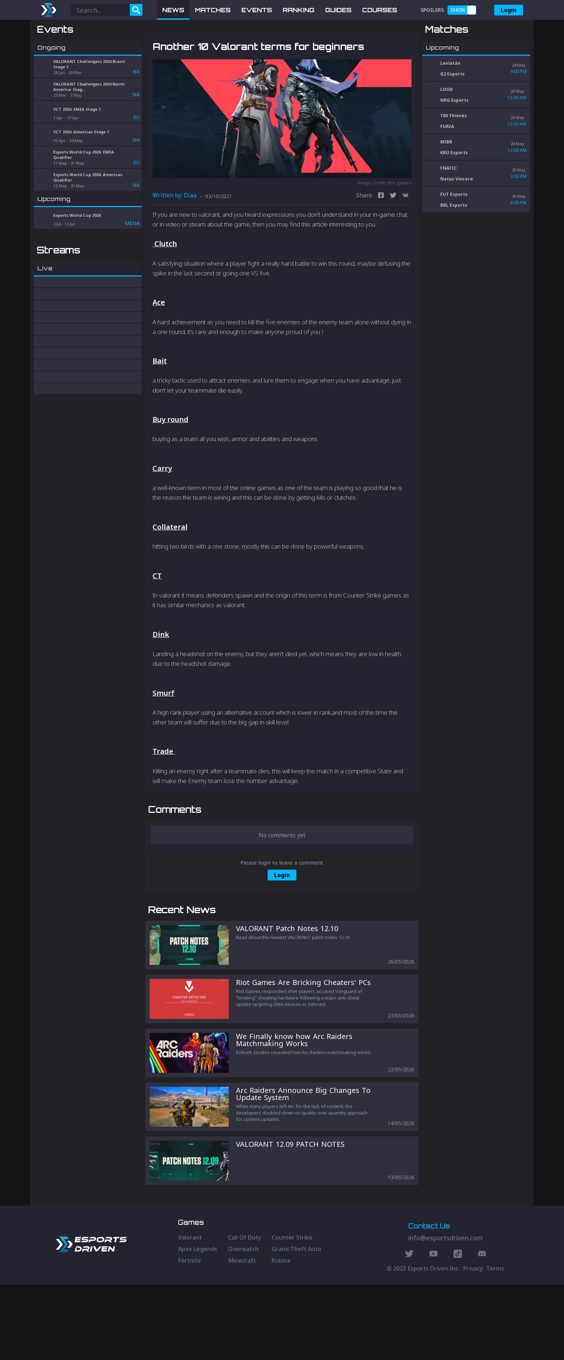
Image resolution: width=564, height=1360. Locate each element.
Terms (495, 1343)
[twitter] (393, 233)
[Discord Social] (458, 1329)
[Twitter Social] (409, 1329)
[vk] (405, 233)
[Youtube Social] (433, 1329)
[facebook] (381, 233)
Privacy (473, 1343)
